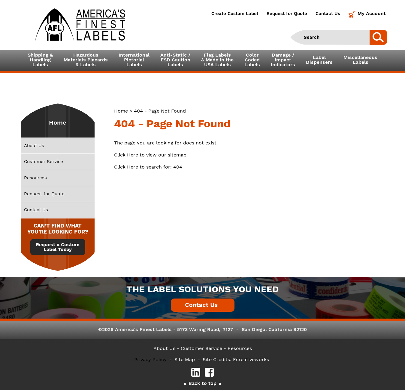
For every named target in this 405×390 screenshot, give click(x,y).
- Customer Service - (201, 348)
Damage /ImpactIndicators (283, 59)
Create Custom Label (234, 13)
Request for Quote (287, 13)
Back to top (202, 383)
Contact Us (328, 13)
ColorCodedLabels (252, 59)
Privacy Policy (150, 359)
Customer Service (43, 161)
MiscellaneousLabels (360, 59)
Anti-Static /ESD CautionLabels (175, 59)
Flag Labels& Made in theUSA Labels (217, 59)
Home (121, 111)
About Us (34, 145)
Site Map (184, 359)
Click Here (126, 155)
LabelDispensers (319, 59)
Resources (35, 178)
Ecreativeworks (251, 359)
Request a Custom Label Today (58, 247)
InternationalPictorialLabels (134, 59)
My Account (372, 13)
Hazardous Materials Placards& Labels (86, 59)
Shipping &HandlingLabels (40, 59)
